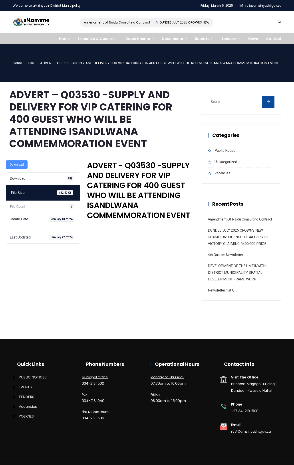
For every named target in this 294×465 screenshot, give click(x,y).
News (253, 38)
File (31, 63)
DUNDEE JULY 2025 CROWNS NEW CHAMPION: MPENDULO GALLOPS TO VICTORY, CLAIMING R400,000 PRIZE (238, 237)
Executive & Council (95, 38)
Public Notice (225, 150)
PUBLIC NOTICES (33, 377)
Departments (137, 38)
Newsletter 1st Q (221, 290)
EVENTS (25, 387)
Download (17, 164)
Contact (273, 38)
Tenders (228, 38)
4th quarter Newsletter (225, 255)
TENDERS (26, 396)
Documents (172, 38)
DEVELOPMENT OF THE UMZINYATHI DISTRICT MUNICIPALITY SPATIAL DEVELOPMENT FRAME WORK (237, 272)
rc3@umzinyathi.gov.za (263, 5)
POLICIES (26, 416)
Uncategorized (226, 162)
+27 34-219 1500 (244, 411)
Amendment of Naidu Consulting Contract (118, 22)
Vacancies (222, 173)
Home (64, 38)
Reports (202, 38)
